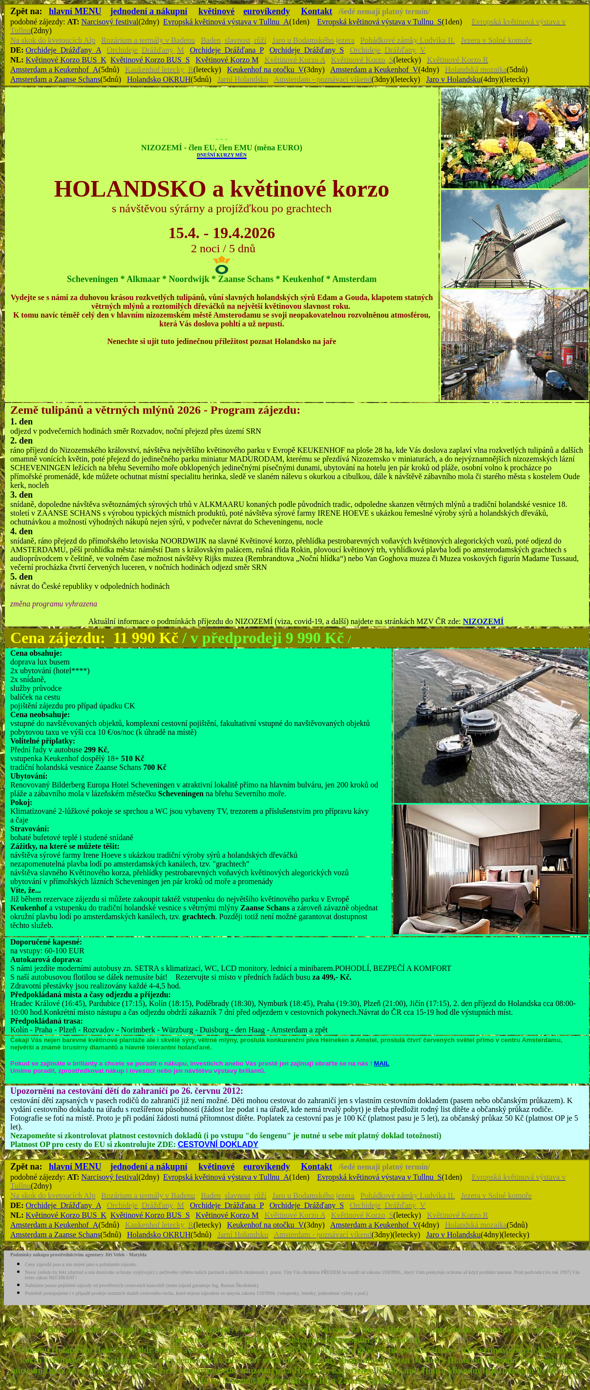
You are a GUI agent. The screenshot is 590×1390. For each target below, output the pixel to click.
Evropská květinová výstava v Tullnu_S (379, 22)
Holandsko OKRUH (158, 79)
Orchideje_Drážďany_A (63, 50)
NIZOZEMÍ (483, 621)
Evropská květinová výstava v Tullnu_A (226, 22)
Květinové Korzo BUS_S (150, 60)
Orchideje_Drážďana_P (227, 50)
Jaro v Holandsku (453, 79)
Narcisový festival (110, 22)
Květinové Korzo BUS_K (66, 60)
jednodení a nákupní (149, 11)
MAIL (382, 1063)
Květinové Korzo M (227, 60)
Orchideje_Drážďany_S (307, 50)
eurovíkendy (266, 11)
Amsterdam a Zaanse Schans (55, 79)
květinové (216, 11)
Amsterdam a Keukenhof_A (54, 69)
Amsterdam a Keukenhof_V (374, 69)
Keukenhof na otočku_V (265, 69)
